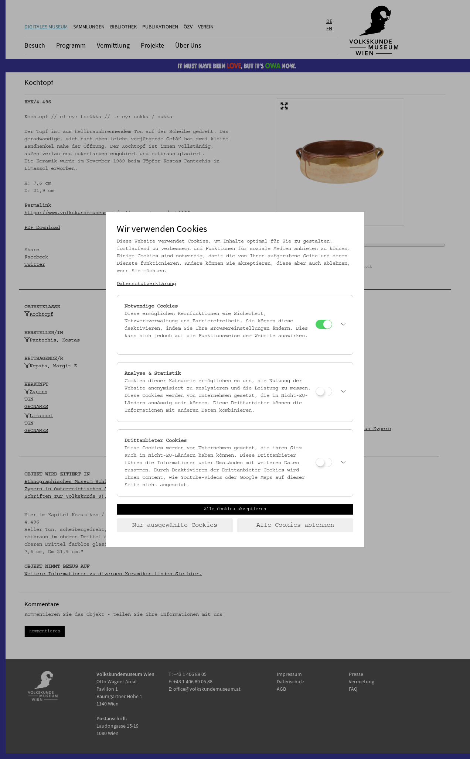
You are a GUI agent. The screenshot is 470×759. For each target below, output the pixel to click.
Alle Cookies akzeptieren (235, 509)
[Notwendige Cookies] (324, 324)
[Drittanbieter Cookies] (324, 462)
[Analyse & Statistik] (324, 391)
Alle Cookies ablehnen (295, 525)
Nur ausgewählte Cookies (174, 525)
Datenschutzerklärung (146, 284)
